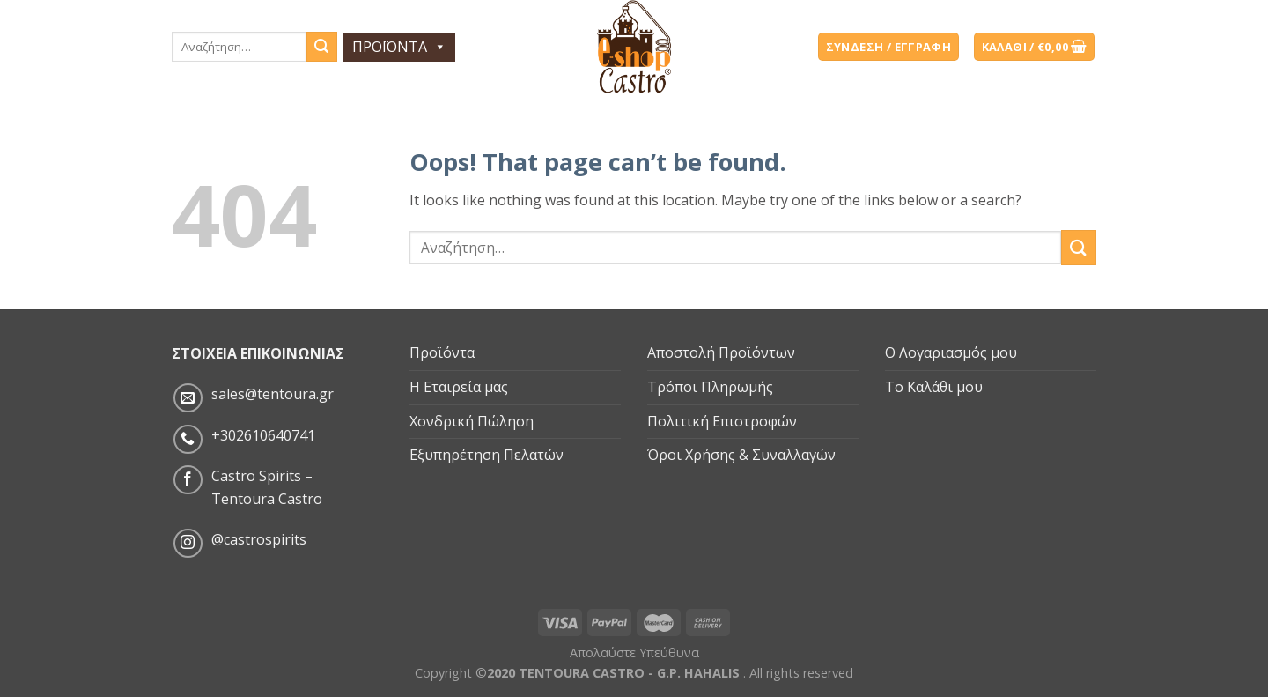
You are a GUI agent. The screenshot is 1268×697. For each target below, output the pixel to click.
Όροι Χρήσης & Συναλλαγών (741, 454)
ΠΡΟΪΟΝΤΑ (399, 46)
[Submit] (1078, 247)
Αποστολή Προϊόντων (721, 352)
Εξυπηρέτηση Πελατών (486, 454)
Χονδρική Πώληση (471, 421)
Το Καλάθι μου (934, 387)
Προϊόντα (442, 352)
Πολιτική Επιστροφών (722, 421)
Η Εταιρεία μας (458, 387)
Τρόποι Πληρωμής (710, 387)
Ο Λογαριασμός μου (951, 352)
